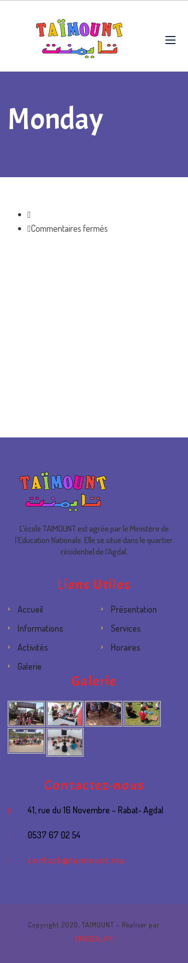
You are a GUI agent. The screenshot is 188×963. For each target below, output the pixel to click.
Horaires (125, 647)
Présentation (134, 609)
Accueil (30, 609)
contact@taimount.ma (76, 859)
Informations (40, 628)
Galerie (30, 666)
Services (126, 628)
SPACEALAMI (94, 938)
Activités (33, 647)
